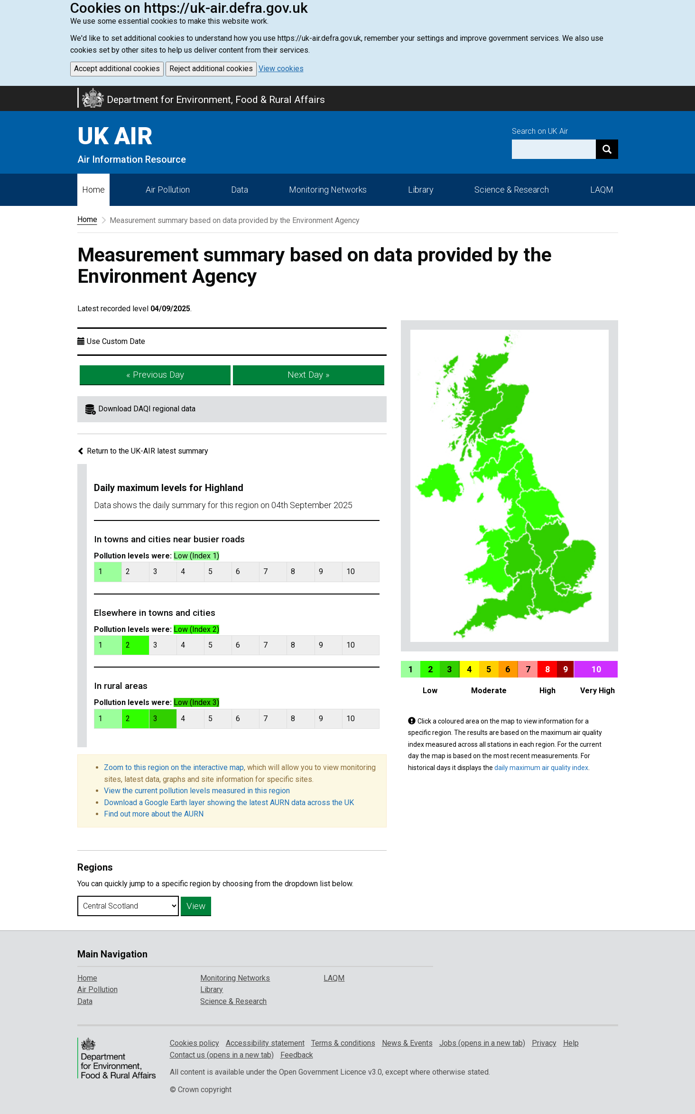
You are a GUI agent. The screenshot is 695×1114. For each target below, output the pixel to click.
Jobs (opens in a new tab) (482, 1043)
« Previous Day (155, 374)
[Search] (607, 149)
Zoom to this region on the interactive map (174, 767)
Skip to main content (6, 92)
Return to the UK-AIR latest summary (142, 450)
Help (571, 1043)
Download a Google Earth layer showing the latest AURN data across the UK (229, 802)
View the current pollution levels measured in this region (197, 790)
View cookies (281, 68)
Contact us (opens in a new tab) (222, 1054)
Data (239, 190)
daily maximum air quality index (541, 767)
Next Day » (308, 374)
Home (93, 190)
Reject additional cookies (211, 68)
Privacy (544, 1043)
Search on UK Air (540, 131)
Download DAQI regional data (146, 408)
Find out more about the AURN (154, 813)
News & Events (407, 1043)
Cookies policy (194, 1043)
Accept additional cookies (117, 68)
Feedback (296, 1054)
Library (421, 190)
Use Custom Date (116, 341)
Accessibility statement (265, 1043)
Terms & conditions (343, 1043)
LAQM (601, 190)
